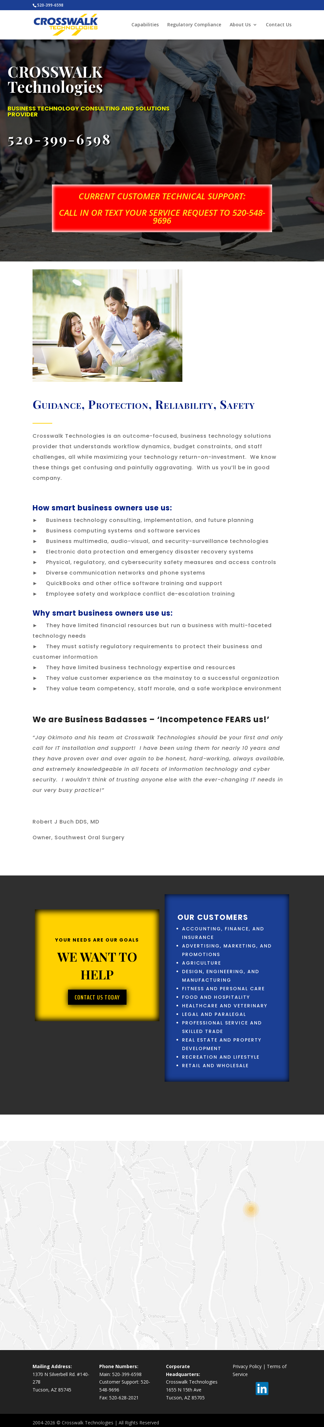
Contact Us (278, 25)
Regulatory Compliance (194, 25)
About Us (240, 25)
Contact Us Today (97, 997)
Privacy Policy (247, 1366)
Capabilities (145, 25)
